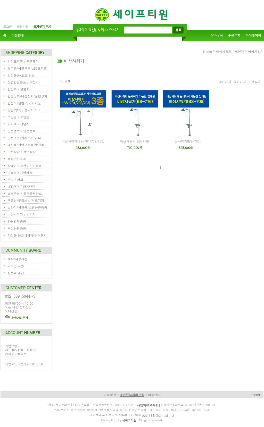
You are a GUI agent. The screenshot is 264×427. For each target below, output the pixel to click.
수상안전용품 (16, 228)
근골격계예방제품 (19, 172)
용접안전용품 (16, 158)
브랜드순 (255, 81)
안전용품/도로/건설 (21, 75)
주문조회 (234, 35)
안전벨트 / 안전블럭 (21, 131)
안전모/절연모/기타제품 (24, 103)
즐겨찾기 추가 (42, 26)
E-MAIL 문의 (16, 318)
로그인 (7, 26)
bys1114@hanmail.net (158, 415)
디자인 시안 (15, 266)
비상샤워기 (255, 51)
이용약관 (110, 394)
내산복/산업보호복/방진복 (25, 145)
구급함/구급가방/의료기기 (25, 200)
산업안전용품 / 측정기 (23, 82)
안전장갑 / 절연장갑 (21, 151)
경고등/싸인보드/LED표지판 (27, 68)
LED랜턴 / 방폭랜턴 (21, 186)
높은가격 (240, 81)
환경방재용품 (16, 221)
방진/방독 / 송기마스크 (23, 110)
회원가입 (22, 26)
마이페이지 (253, 35)
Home (207, 51)
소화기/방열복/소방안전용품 (27, 207)
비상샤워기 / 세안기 (21, 214)
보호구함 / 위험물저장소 (24, 193)
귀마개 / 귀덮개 (18, 124)
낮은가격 (225, 81)
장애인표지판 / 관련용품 (24, 165)
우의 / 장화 (15, 179)
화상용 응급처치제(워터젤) (26, 235)
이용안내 (17, 35)
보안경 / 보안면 (18, 117)
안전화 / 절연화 (18, 89)
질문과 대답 (15, 273)
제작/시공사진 (17, 259)
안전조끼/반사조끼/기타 (24, 138)
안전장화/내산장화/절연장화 (27, 96)
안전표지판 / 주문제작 (23, 61)
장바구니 (216, 35)
